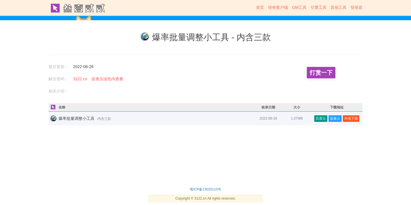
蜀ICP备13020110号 (205, 189)
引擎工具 (319, 7)
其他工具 (338, 7)
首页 (260, 7)
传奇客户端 (278, 7)
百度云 (321, 118)
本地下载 (351, 118)
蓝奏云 (335, 118)
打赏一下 (321, 72)
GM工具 (299, 7)
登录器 (356, 7)
